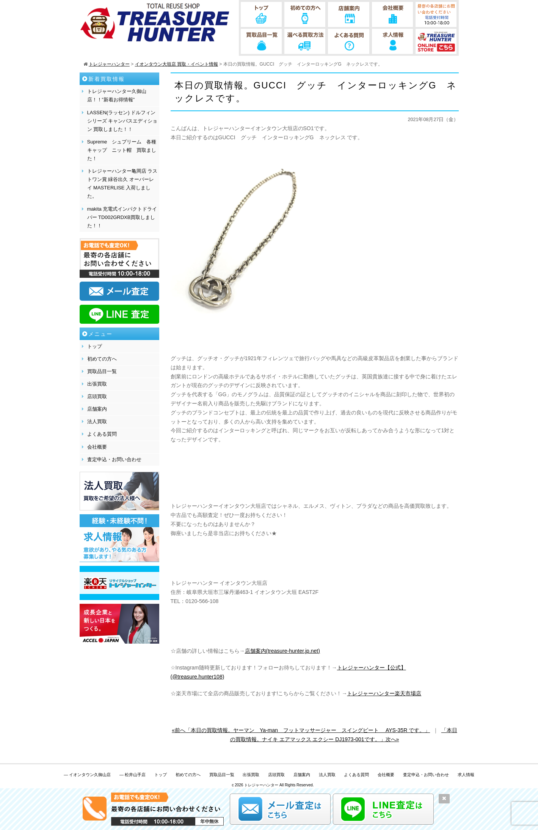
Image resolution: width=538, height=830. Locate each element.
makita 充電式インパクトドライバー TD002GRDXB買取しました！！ (122, 217)
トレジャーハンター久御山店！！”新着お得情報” (116, 95)
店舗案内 (97, 409)
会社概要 (97, 447)
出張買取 (97, 384)
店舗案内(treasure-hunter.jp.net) (282, 651)
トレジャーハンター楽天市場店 (384, 693)
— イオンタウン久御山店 (87, 774)
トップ (94, 346)
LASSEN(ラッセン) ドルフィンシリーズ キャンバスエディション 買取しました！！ (122, 121)
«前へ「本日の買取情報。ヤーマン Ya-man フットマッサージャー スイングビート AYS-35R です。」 (301, 730)
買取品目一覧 (102, 371)
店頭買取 (97, 396)
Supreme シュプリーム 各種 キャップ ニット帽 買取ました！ (123, 150)
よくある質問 (102, 434)
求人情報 (466, 774)
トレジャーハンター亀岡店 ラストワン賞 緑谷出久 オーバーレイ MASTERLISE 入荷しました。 (122, 183)
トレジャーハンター (261, 785)
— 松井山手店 (132, 774)
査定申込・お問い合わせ (114, 459)
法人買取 (97, 421)
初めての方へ (102, 359)
